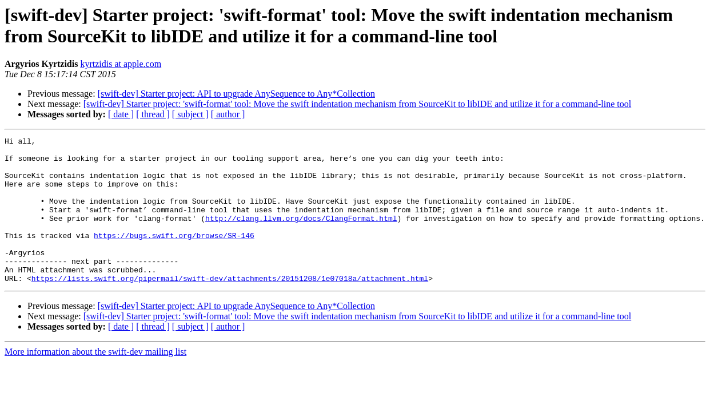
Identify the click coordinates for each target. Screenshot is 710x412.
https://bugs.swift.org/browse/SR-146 (174, 256)
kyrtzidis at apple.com (120, 64)
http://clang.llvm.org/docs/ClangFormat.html (301, 235)
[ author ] (228, 114)
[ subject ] (190, 114)
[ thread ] (153, 114)
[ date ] (121, 114)
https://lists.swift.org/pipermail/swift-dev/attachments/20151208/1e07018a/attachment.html (229, 307)
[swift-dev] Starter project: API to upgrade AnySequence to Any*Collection (236, 93)
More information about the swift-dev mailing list (95, 381)
